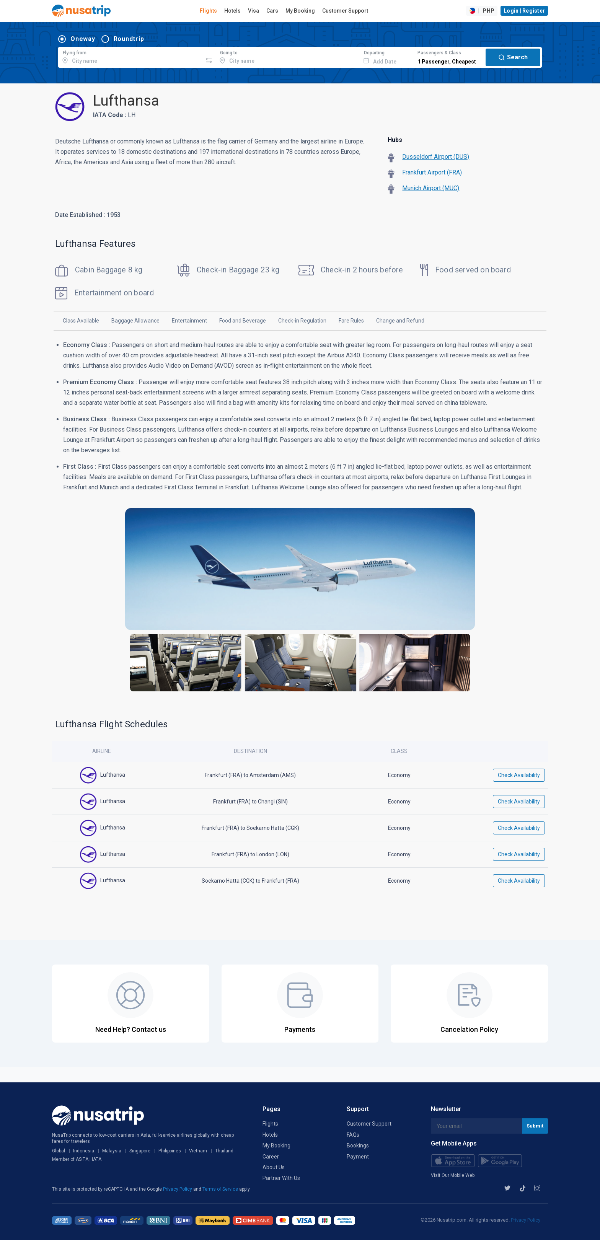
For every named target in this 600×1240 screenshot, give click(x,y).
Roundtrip (129, 38)
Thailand (224, 1151)
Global (58, 1151)
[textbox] (130, 56)
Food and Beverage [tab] (242, 321)
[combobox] (130, 56)
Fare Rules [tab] (351, 321)
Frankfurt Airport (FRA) (432, 172)
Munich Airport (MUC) (430, 188)
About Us (273, 1167)
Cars (272, 11)
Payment (358, 1157)
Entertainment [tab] (189, 321)
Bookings (358, 1145)
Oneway (82, 38)
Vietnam (198, 1151)
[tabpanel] (300, 520)
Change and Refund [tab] (400, 321)
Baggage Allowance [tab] (135, 321)
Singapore (139, 1151)
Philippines (169, 1151)
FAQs (353, 1135)
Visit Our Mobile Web (452, 1175)
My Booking (300, 11)
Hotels (232, 11)
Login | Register (524, 11)
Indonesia (83, 1151)
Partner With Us (281, 1178)
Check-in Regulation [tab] (302, 321)
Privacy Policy (178, 1189)
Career (270, 1157)
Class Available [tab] (81, 321)
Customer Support (345, 11)
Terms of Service (220, 1189)
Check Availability (519, 775)
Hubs (395, 139)
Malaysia (111, 1151)
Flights (208, 11)
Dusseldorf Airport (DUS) (435, 156)
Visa (253, 11)
